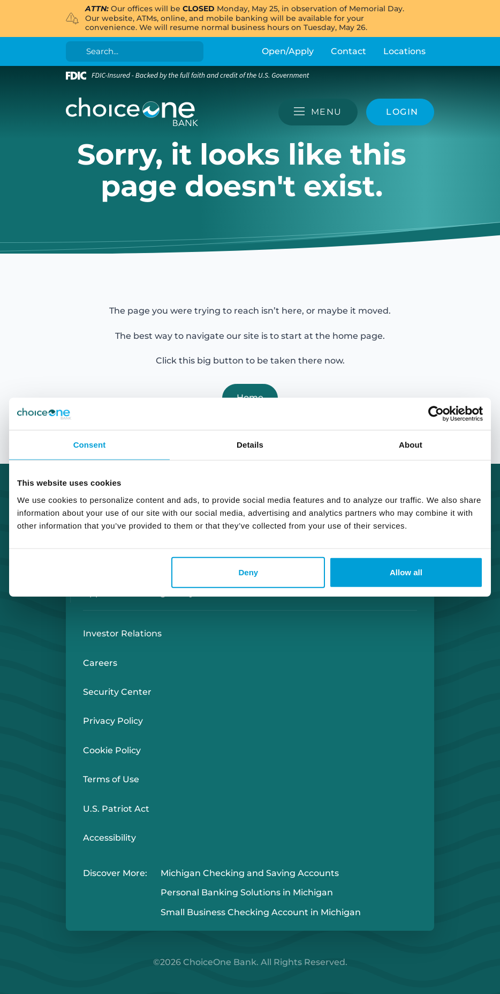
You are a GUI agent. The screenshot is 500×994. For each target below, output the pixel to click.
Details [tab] (250, 444)
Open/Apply (288, 51)
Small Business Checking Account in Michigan (261, 912)
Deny (249, 571)
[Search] (136, 51)
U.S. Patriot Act (116, 809)
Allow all (406, 571)
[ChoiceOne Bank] (132, 112)
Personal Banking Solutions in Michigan (247, 893)
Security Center (117, 692)
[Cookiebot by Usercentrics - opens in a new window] (436, 414)
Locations (404, 51)
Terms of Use (111, 779)
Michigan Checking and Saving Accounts (250, 873)
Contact (348, 51)
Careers (100, 663)
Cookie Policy (112, 750)
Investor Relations (122, 633)
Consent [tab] (89, 444)
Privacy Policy (113, 721)
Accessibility (109, 838)
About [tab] (410, 444)
